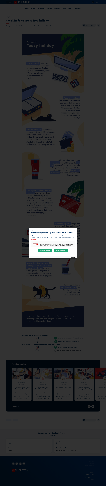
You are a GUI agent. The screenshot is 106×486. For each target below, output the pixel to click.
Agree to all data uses (45, 250)
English (33, 230)
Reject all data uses (60, 250)
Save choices (53, 254)
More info (33, 239)
